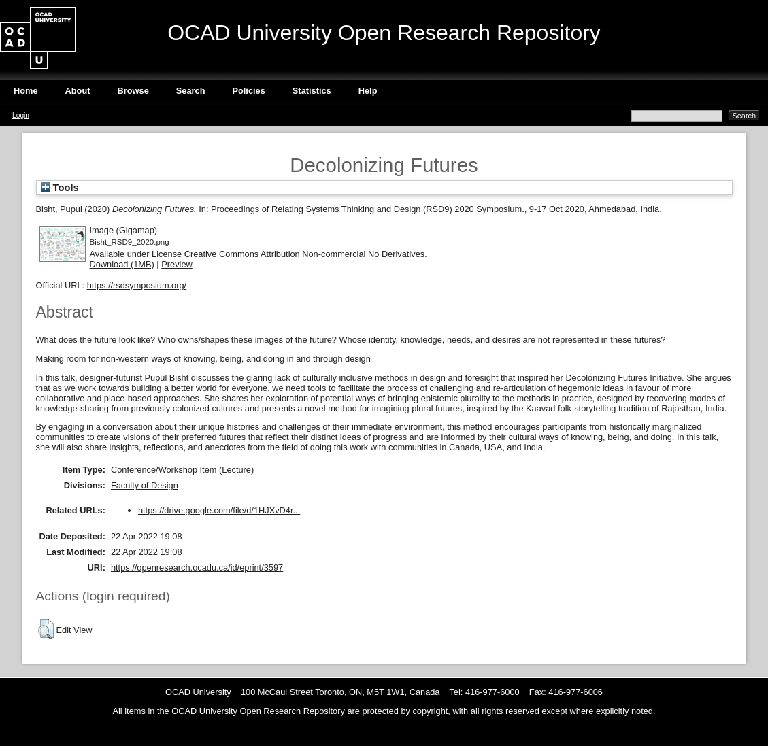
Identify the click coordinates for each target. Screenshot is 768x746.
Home (26, 91)
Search (190, 91)
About (77, 91)
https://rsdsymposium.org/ (137, 285)
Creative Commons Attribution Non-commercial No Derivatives (304, 254)
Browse (133, 91)
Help (368, 91)
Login (20, 115)
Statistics (312, 91)
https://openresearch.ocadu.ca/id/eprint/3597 (197, 567)
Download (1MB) (122, 264)
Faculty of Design (144, 485)
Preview (177, 264)
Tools (60, 187)
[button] (46, 629)
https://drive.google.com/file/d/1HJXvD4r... (219, 510)
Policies (248, 91)
